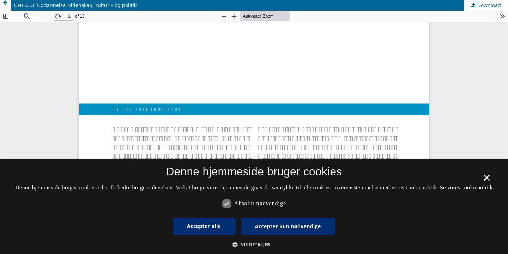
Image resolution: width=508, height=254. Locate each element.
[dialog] (254, 206)
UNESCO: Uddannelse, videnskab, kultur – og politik (75, 5)
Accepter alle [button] (204, 226)
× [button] (487, 180)
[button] (254, 244)
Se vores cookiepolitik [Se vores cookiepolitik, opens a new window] (466, 187)
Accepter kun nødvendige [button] (288, 226)
